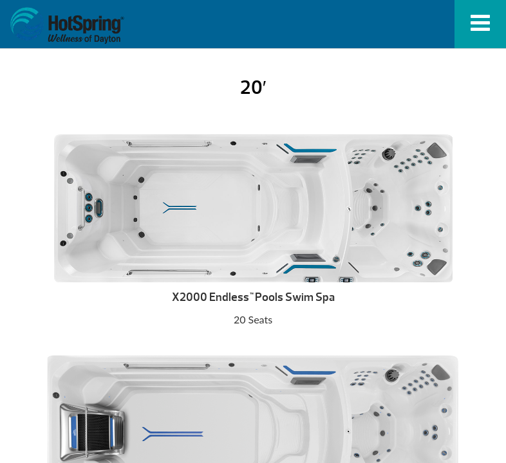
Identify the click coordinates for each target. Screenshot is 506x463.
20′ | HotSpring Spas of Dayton (67, 25)
